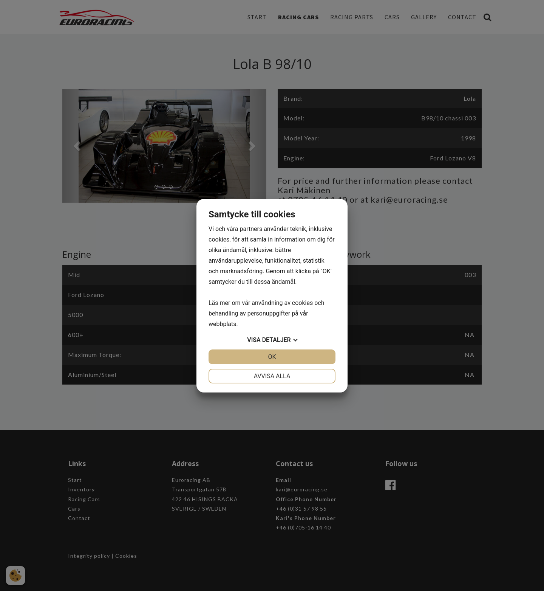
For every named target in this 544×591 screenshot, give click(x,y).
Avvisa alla (272, 376)
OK (272, 356)
